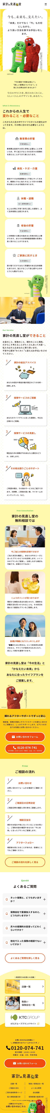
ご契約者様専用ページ (13, 1092)
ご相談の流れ (14, 1088)
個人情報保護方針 (14, 1097)
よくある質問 (36, 1088)
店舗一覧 (13, 1084)
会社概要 (36, 1092)
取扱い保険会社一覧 (36, 1084)
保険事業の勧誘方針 (36, 1097)
